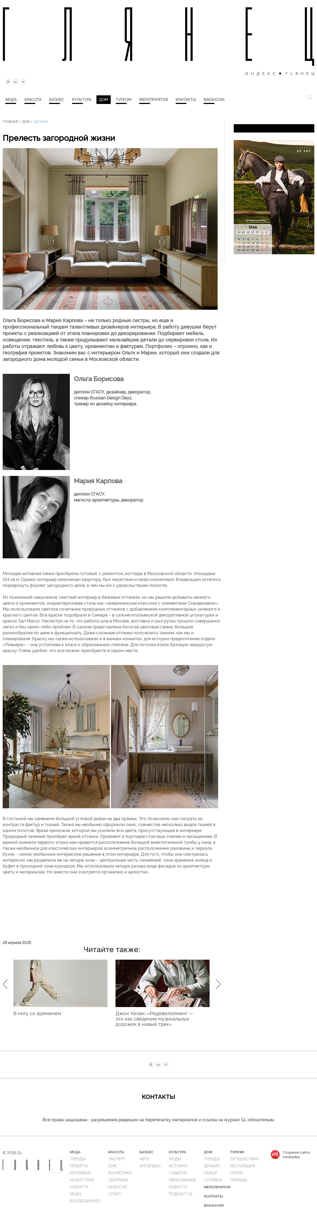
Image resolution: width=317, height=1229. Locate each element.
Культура (81, 99)
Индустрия (82, 1179)
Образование (182, 1179)
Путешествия (244, 1158)
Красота (32, 99)
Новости (79, 1186)
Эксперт (116, 1158)
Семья (210, 1172)
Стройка (213, 1179)
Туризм (123, 99)
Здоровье (118, 1179)
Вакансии (214, 99)
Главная (10, 121)
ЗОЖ (112, 1165)
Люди (175, 1158)
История (178, 1165)
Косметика (119, 1172)
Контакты (186, 99)
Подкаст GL (181, 1193)
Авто (144, 1158)
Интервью (80, 1172)
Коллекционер (85, 1200)
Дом (103, 99)
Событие (178, 1172)
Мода (11, 99)
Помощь (238, 1179)
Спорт (114, 1193)
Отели (236, 1172)
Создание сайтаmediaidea (296, 1154)
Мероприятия (153, 99)
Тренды (78, 1158)
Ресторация (242, 1165)
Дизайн (41, 121)
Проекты (79, 1165)
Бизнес (56, 99)
